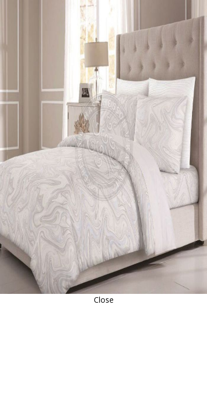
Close (104, 299)
